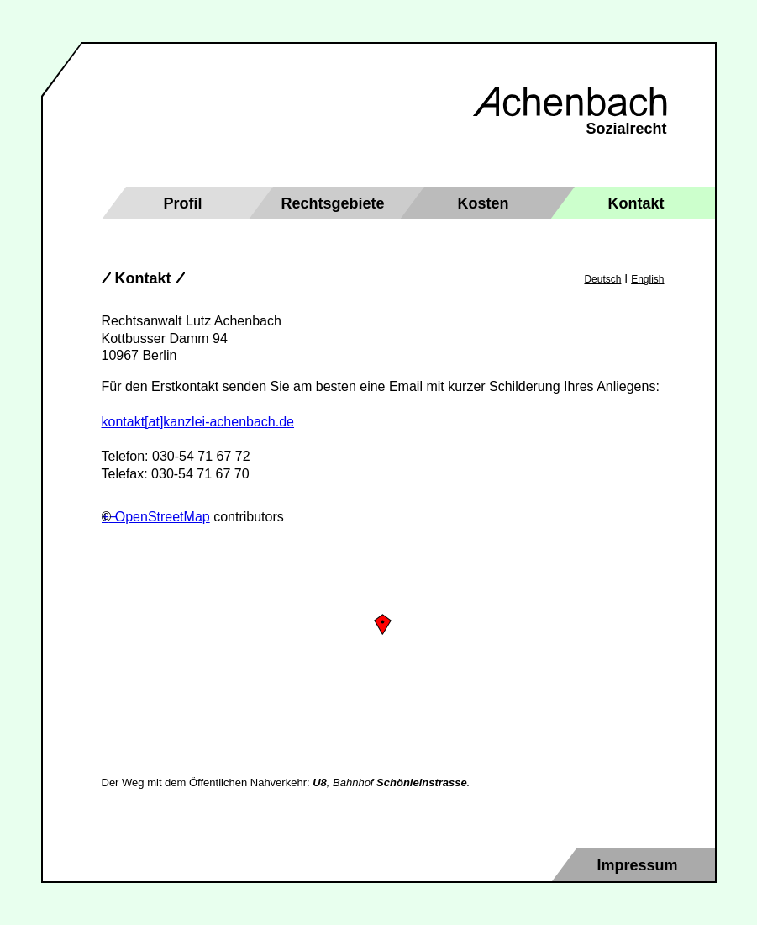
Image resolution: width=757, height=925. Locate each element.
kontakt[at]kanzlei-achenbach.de (198, 422)
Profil (183, 203)
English (647, 279)
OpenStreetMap (162, 517)
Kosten (483, 203)
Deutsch (602, 279)
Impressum (637, 865)
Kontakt (636, 203)
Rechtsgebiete (333, 203)
